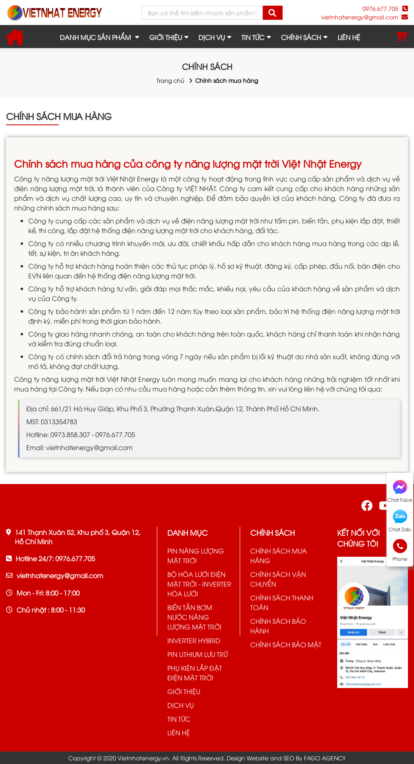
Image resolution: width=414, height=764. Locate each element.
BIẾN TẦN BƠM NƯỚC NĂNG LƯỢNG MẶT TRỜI (194, 617)
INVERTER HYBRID (193, 640)
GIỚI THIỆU (165, 37)
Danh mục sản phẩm (95, 37)
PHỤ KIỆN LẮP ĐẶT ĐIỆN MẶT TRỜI (194, 672)
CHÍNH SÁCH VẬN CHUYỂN (278, 579)
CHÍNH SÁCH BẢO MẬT (285, 644)
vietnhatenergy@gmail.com (359, 17)
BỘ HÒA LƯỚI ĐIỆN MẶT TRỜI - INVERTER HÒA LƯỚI (199, 584)
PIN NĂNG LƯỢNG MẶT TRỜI (195, 555)
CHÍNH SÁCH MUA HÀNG (278, 555)
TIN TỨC (252, 37)
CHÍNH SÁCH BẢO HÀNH (278, 626)
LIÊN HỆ (349, 37)
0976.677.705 (380, 8)
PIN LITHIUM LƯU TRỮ (197, 654)
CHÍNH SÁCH (301, 37)
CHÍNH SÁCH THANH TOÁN (281, 602)
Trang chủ (170, 80)
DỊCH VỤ (212, 37)
